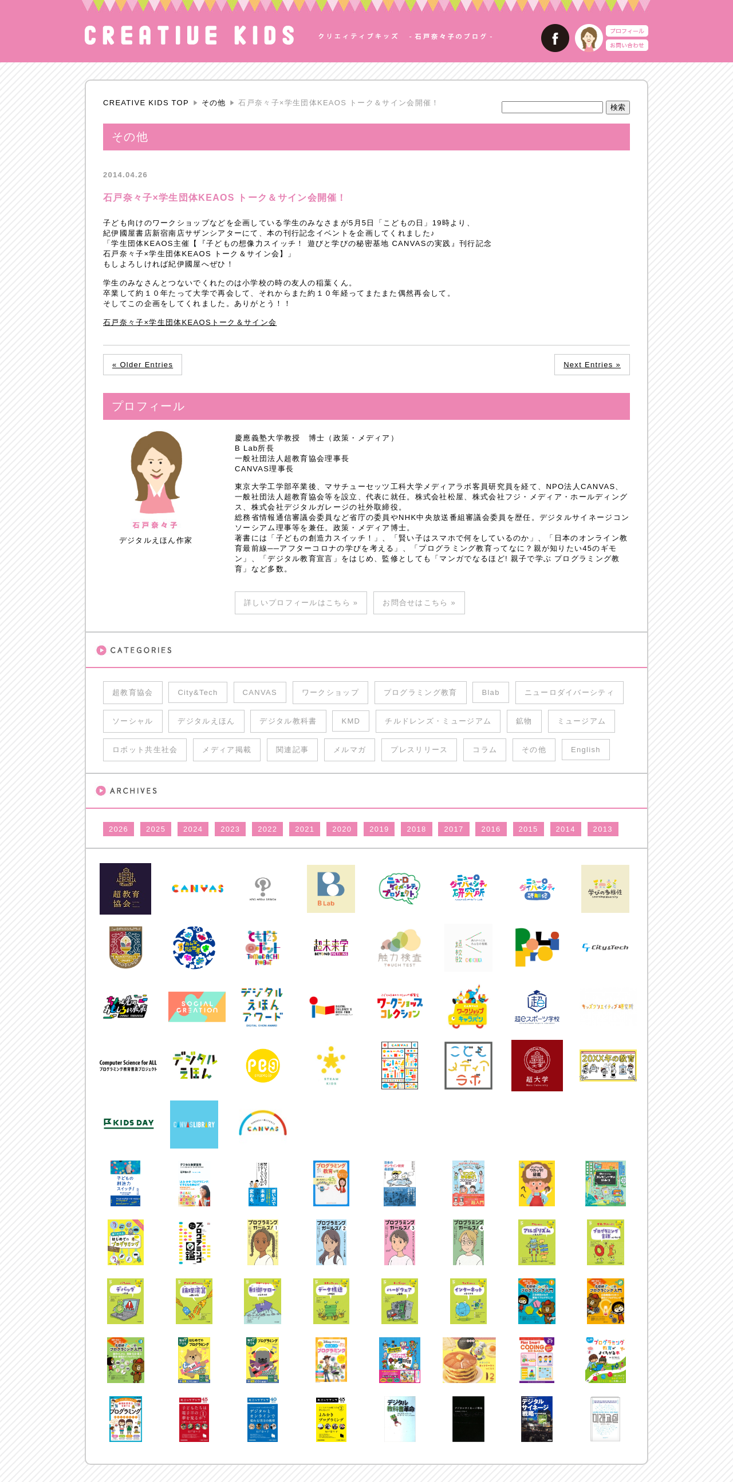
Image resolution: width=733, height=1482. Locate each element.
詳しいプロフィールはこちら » (301, 602)
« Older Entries (142, 364)
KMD (350, 721)
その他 (214, 102)
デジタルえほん (206, 721)
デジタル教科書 (288, 721)
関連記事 (292, 749)
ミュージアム (581, 721)
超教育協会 (132, 692)
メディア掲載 (226, 749)
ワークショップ (330, 692)
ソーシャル (132, 721)
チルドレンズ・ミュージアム (438, 721)
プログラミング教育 (421, 692)
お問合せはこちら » (419, 602)
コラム (484, 749)
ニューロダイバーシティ (569, 692)
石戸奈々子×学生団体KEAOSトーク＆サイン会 (190, 322)
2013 (603, 829)
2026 (118, 829)
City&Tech (198, 692)
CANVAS (260, 692)
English (586, 749)
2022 (267, 829)
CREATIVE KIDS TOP (146, 102)
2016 (491, 829)
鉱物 (524, 721)
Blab (490, 692)
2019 (379, 829)
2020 (342, 829)
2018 (416, 829)
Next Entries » (592, 364)
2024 (193, 829)
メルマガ (349, 749)
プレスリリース (419, 749)
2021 (304, 829)
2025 (155, 829)
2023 (230, 829)
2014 (566, 829)
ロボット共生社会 (145, 749)
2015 (528, 829)
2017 (453, 829)
